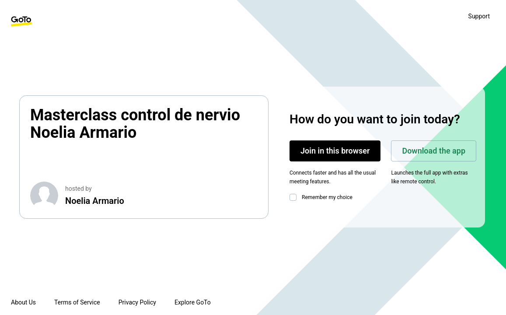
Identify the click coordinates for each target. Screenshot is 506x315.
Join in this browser (335, 150)
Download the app (433, 150)
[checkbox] (295, 197)
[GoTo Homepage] (21, 21)
